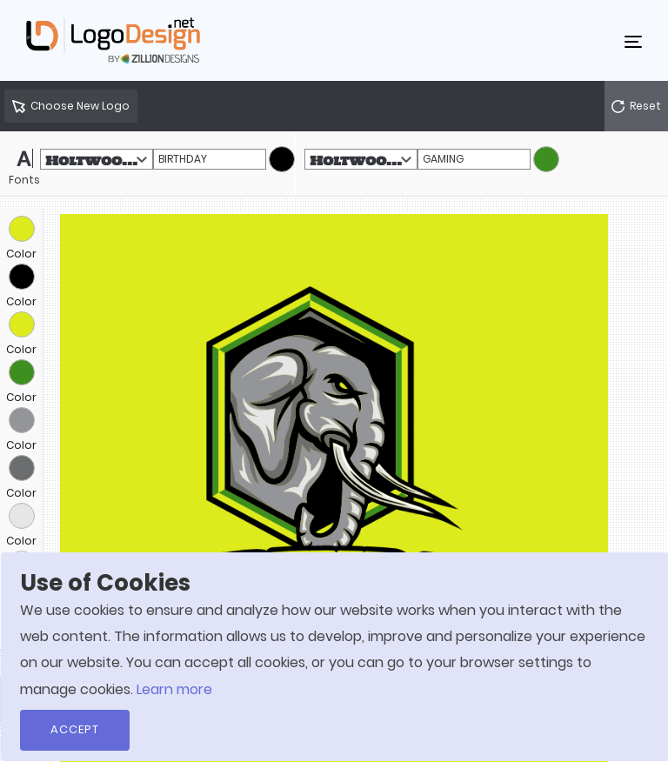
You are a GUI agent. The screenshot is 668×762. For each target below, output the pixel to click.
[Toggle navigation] (633, 41)
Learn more (174, 689)
